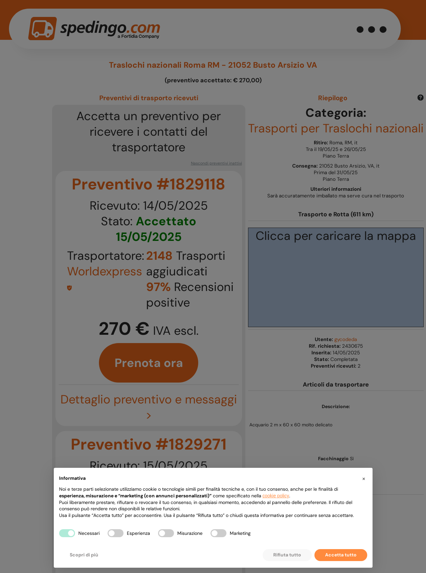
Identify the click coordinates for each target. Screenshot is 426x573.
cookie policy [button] (276, 495)
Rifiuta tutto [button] (287, 555)
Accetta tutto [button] (341, 555)
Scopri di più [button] (84, 555)
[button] (364, 478)
